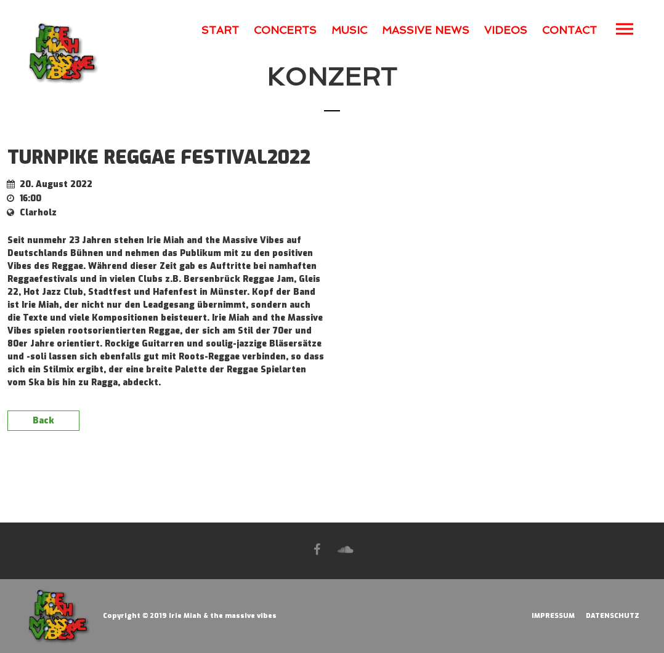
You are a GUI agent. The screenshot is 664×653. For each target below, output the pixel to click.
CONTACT (569, 30)
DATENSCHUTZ (612, 615)
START (220, 30)
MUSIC (349, 30)
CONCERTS (285, 30)
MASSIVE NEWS (425, 30)
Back (43, 421)
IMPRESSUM (553, 615)
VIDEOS (505, 30)
